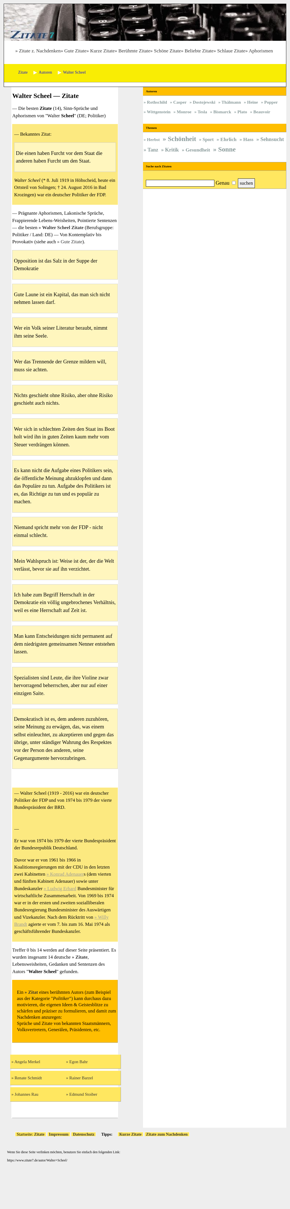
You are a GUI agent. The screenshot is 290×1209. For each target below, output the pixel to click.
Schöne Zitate (167, 51)
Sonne (227, 149)
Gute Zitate (75, 51)
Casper (180, 102)
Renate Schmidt (28, 1077)
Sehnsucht (272, 139)
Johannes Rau (27, 1094)
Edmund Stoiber (83, 1094)
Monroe (184, 111)
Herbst (153, 139)
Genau (222, 183)
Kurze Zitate (102, 51)
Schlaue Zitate (231, 51)
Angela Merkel (27, 1061)
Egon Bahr (78, 1061)
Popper (271, 102)
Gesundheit (197, 150)
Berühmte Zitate (134, 51)
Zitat (33, 992)
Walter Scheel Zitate (63, 227)
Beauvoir (261, 111)
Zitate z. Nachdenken (40, 51)
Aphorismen (261, 51)
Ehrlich (228, 139)
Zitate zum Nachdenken (167, 1134)
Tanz (153, 150)
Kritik (172, 150)
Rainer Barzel (81, 1077)
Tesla (202, 111)
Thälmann (231, 102)
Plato (242, 111)
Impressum (59, 1134)
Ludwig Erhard (61, 888)
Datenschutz (83, 1134)
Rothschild (157, 102)
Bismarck (222, 111)
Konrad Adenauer (67, 874)
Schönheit (182, 138)
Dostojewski (204, 102)
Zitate (81, 957)
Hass (248, 139)
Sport (208, 139)
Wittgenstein (159, 111)
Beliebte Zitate (199, 51)
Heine (252, 102)
